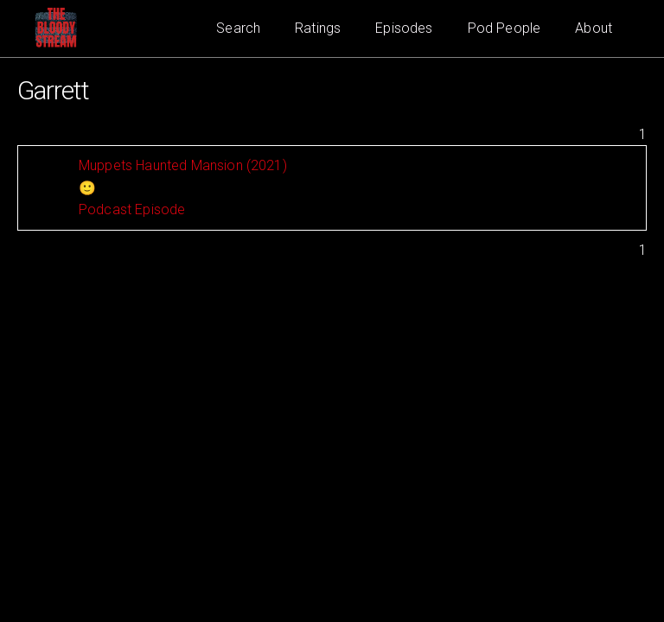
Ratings (318, 28)
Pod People (504, 28)
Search (238, 28)
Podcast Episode (132, 209)
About (593, 28)
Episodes (403, 28)
